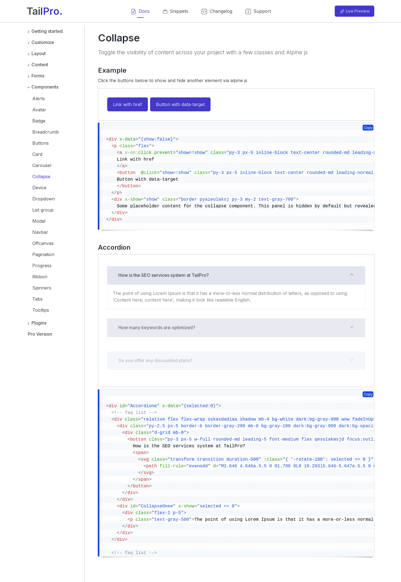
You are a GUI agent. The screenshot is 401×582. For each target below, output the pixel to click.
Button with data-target (180, 104)
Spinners (41, 288)
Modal (38, 221)
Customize (40, 42)
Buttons (40, 143)
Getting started (45, 31)
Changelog (217, 13)
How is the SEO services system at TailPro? (236, 296)
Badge (38, 121)
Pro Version (40, 334)
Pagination (43, 254)
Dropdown (43, 199)
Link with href (127, 104)
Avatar (39, 109)
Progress (42, 265)
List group (42, 210)
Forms (35, 75)
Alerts (38, 98)
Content (37, 64)
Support (258, 13)
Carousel (41, 165)
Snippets (175, 13)
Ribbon (39, 276)
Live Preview (354, 11)
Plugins (37, 323)
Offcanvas (43, 243)
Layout (36, 53)
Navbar (40, 232)
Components (42, 87)
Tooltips (40, 310)
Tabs (37, 299)
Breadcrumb (45, 132)
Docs (140, 13)
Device (39, 187)
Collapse (41, 176)
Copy (368, 128)
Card (37, 154)
